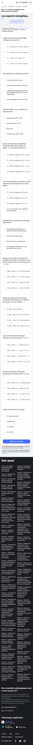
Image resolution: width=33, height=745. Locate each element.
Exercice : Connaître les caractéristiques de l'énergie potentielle (8, 594)
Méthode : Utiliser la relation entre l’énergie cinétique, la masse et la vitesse (24, 602)
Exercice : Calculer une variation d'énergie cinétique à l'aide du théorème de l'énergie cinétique (24, 476)
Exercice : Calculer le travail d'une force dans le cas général (7, 499)
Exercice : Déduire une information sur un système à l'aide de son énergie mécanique (8, 669)
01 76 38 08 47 (23, 2)
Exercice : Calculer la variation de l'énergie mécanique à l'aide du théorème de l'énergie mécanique (24, 518)
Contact (3, 734)
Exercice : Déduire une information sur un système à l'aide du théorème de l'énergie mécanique (24, 547)
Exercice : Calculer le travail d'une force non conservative (24, 538)
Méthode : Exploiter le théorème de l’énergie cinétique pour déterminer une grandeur (24, 645)
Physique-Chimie (21, 6)
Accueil (3, 6)
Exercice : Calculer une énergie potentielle (8, 629)
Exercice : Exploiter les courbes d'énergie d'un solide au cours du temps (24, 571)
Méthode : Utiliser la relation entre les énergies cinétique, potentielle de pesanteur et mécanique (23, 622)
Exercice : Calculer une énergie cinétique (8, 475)
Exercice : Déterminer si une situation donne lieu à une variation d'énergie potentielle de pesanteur (8, 603)
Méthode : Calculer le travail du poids (23, 652)
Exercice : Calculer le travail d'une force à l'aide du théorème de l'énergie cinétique (23, 502)
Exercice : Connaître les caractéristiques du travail (8, 493)
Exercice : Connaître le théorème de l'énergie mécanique (24, 509)
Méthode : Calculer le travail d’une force (23, 630)
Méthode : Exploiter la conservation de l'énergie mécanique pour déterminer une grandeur (24, 677)
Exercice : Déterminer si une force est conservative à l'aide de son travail (8, 579)
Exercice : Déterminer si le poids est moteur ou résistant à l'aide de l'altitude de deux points (8, 564)
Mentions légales (6, 737)
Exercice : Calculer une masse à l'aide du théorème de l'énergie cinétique (24, 494)
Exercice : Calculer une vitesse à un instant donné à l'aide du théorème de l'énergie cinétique (24, 485)
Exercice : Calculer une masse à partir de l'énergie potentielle (8, 641)
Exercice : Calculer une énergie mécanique (8, 663)
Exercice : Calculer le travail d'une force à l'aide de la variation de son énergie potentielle (8, 623)
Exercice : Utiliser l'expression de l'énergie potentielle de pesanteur (8, 648)
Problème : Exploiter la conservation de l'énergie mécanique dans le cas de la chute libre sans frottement (24, 581)
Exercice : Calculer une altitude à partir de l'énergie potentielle (8, 634)
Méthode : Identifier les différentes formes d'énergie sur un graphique (24, 636)
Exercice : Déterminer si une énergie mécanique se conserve (24, 564)
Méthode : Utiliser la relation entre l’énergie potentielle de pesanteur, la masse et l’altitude (24, 611)
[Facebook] (16, 741)
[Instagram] (24, 741)
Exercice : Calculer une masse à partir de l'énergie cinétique (8, 486)
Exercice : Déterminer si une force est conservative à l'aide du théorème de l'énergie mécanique (24, 556)
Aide (10, 734)
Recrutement (19, 737)
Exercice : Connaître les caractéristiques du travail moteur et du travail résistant (8, 547)
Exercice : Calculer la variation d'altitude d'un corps (7, 531)
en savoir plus (27, 448)
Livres (17, 734)
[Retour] (3, 2)
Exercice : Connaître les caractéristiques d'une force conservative (8, 572)
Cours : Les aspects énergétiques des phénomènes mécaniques (7, 468)
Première (11, 6)
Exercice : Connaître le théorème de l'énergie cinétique (24, 467)
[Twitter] (20, 741)
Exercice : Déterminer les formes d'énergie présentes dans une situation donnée (7, 656)
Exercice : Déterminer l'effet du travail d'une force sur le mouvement (8, 555)
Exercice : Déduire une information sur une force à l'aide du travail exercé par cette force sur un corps (8, 508)
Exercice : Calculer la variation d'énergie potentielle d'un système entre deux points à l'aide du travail (7, 613)
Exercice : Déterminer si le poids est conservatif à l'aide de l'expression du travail (8, 587)
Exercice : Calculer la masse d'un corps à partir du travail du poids (7, 539)
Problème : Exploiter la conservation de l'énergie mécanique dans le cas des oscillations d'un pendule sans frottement (24, 592)
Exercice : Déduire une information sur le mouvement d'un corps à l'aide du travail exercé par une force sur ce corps (8, 518)
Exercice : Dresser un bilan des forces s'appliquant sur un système (7, 677)
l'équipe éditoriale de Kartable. (22, 28)
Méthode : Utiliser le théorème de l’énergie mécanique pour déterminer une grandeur (23, 660)
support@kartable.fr (10, 707)
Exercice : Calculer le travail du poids (7, 526)
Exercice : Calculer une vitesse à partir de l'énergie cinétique (8, 480)
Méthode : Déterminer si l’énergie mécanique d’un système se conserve (24, 668)
